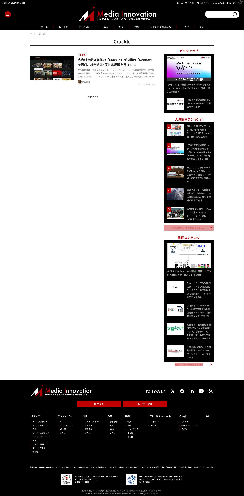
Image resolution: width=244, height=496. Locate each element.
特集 (137, 26)
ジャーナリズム (39, 446)
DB (206, 26)
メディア (60, 26)
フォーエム (154, 419)
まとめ (129, 431)
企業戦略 (112, 419)
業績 (111, 423)
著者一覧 (33, 465)
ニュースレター (132, 427)
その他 (190, 26)
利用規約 (120, 465)
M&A (111, 427)
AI (60, 419)
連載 (128, 423)
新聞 (34, 427)
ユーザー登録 (144, 403)
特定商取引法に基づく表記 (172, 465)
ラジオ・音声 (38, 442)
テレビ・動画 (38, 423)
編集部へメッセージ (86, 465)
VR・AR (62, 427)
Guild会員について (69, 465)
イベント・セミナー (190, 423)
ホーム (40, 26)
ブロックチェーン (66, 423)
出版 (34, 438)
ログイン (99, 403)
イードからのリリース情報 (204, 465)
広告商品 (88, 423)
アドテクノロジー (91, 419)
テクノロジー (84, 26)
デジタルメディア (40, 419)
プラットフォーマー (41, 434)
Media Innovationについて (49, 465)
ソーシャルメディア (41, 431)
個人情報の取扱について (135, 465)
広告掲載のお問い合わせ (105, 465)
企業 (121, 26)
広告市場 (88, 427)
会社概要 (188, 465)
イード (152, 423)
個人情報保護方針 (153, 465)
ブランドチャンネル (163, 26)
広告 (105, 26)
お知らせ (185, 419)
